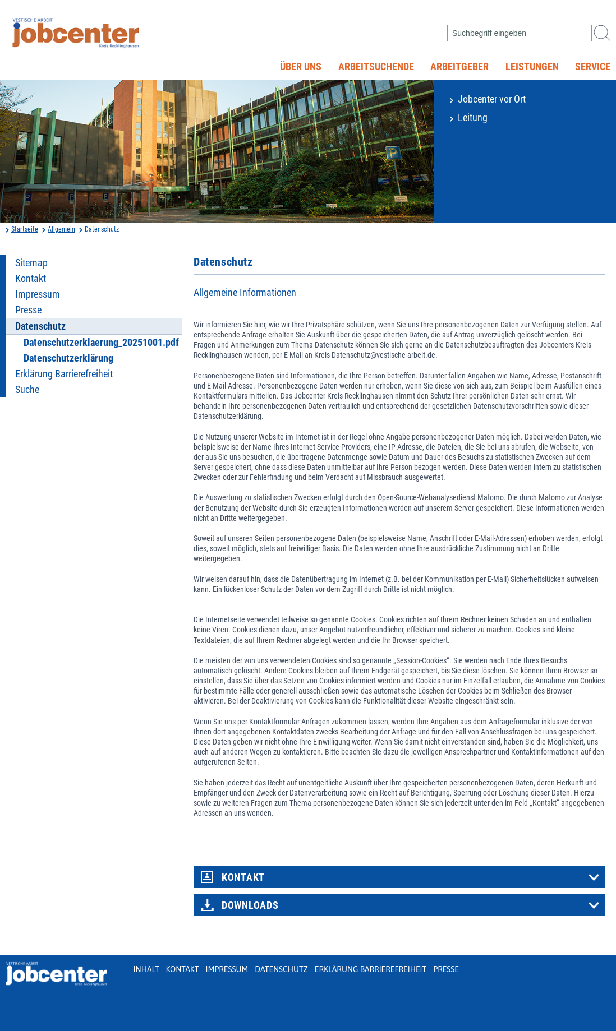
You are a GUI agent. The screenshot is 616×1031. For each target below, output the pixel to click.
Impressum (37, 294)
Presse (28, 310)
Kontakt (30, 278)
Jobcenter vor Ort (492, 99)
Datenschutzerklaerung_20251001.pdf (101, 342)
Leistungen (532, 66)
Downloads (250, 905)
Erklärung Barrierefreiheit (64, 374)
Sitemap (31, 263)
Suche (27, 389)
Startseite (24, 229)
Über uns (300, 66)
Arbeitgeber (459, 66)
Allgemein (61, 229)
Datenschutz (281, 969)
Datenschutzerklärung (68, 358)
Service (592, 66)
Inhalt (146, 969)
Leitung (473, 117)
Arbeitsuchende (376, 66)
